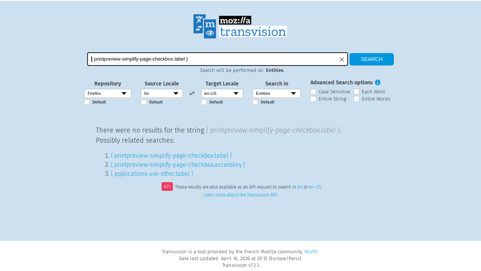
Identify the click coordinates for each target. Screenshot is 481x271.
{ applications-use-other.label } (152, 173)
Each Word (373, 91)
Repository (107, 84)
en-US (315, 187)
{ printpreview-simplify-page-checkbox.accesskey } (178, 164)
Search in (276, 84)
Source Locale (162, 84)
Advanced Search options (341, 82)
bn (300, 187)
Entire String (332, 99)
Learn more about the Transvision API (240, 195)
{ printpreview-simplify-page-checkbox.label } (171, 155)
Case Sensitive (334, 91)
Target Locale (222, 84)
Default (99, 102)
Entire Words (376, 99)
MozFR (311, 251)
